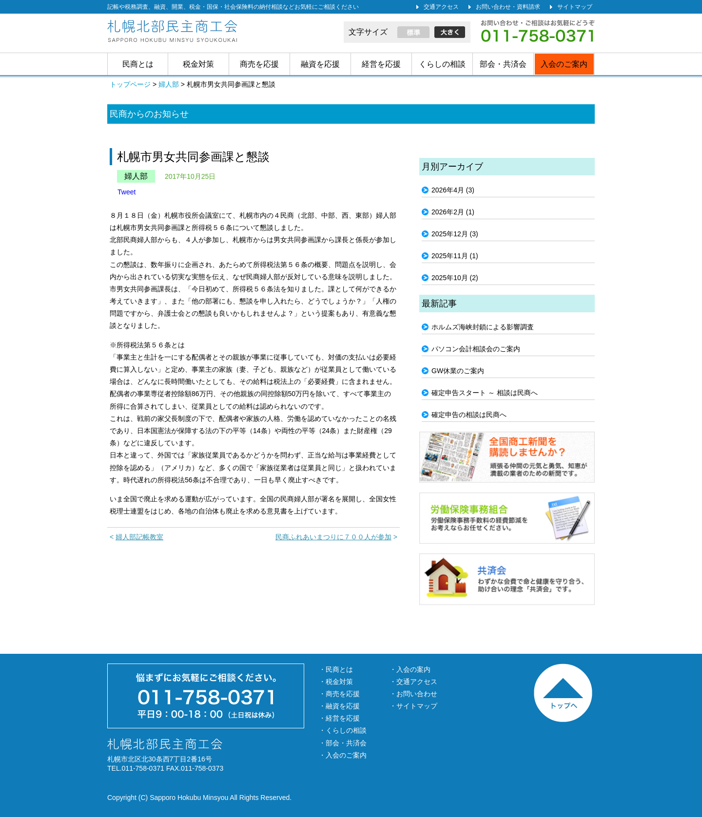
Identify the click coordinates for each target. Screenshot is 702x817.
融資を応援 (320, 64)
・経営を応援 (339, 718)
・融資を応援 (339, 706)
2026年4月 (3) (452, 190)
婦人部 (136, 176)
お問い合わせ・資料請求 (508, 6)
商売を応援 (259, 64)
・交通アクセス (413, 681)
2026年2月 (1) (452, 212)
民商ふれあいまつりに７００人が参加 (333, 537)
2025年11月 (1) (454, 256)
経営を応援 (381, 64)
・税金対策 (336, 681)
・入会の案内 (410, 669)
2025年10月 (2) (454, 278)
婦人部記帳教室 (139, 537)
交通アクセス (441, 6)
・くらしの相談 (343, 730)
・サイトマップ (413, 706)
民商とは (138, 64)
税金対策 (198, 64)
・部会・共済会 (343, 743)
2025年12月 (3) (454, 234)
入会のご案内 (564, 64)
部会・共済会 (503, 64)
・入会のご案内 (343, 755)
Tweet (126, 192)
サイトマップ (574, 6)
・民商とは (336, 669)
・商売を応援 (339, 694)
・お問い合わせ (413, 694)
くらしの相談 (442, 64)
